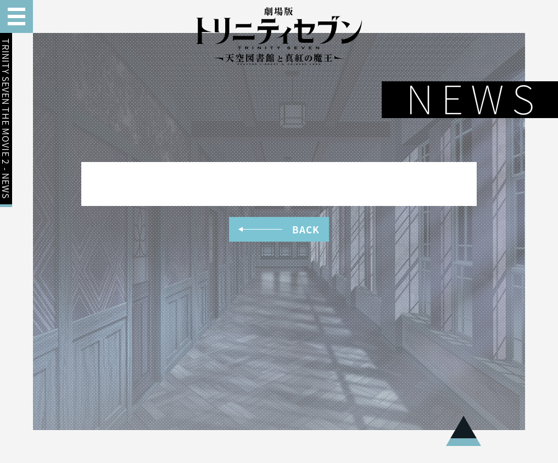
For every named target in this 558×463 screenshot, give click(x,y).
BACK (278, 229)
